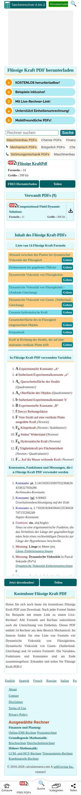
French (37, 680)
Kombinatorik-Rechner (24, 758)
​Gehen (67, 260)
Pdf (27, 163)
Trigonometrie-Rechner (57, 753)
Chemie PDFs (51, 140)
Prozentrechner (47, 732)
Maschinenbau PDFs (22, 140)
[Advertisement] (40, 38)
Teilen (57, 184)
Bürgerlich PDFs (53, 147)
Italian (65, 680)
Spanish (24, 680)
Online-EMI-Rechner (22, 732)
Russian (51, 680)
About (13, 689)
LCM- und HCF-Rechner (25, 753)
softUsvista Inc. (64, 766)
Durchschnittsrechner (41, 743)
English (10, 680)
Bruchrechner (17, 743)
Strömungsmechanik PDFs (30, 154)
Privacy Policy (18, 714)
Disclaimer (16, 702)
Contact (14, 695)
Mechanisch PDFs (23, 147)
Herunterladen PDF (62, 4)
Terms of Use (17, 708)
